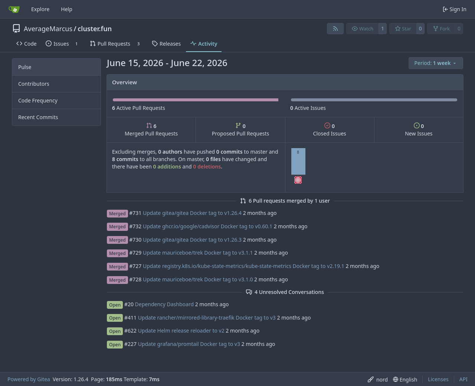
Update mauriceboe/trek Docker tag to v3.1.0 (198, 279)
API (463, 379)
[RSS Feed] (335, 28)
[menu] (436, 63)
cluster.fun (95, 28)
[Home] (14, 9)
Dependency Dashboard (164, 304)
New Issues (418, 129)
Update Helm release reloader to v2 (181, 330)
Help (66, 9)
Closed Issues (329, 129)
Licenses (438, 379)
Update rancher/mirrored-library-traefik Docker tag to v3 (207, 317)
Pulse (24, 67)
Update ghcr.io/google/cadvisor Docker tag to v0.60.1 (207, 226)
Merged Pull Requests (151, 129)
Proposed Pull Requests (240, 129)
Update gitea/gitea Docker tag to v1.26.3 (192, 239)
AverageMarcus (48, 28)
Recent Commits (38, 117)
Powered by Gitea (28, 379)
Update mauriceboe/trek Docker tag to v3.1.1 (198, 252)
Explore (40, 9)
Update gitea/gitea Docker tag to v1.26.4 (192, 212)
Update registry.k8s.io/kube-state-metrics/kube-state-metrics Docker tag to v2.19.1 (243, 265)
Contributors (33, 83)
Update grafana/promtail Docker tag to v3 (189, 343)
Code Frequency (38, 100)
